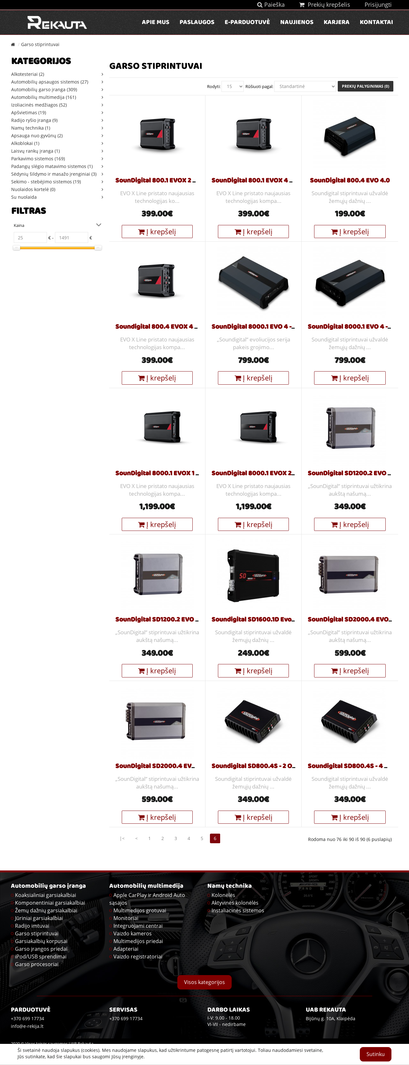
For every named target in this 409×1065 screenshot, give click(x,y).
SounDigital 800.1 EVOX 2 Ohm (161, 181)
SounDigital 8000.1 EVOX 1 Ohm (162, 474)
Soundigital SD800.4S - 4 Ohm (353, 767)
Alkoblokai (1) (25, 143)
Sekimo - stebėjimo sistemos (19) (46, 182)
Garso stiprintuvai (40, 44)
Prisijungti (378, 4)
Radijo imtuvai (32, 925)
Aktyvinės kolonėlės (235, 902)
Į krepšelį (157, 231)
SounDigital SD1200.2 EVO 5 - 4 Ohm (169, 620)
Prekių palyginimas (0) (365, 86)
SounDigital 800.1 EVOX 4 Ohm (258, 181)
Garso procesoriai (36, 964)
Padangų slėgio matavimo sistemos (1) (52, 166)
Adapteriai (125, 948)
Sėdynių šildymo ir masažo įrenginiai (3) (53, 174)
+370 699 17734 (126, 1018)
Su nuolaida (24, 197)
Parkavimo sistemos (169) (38, 159)
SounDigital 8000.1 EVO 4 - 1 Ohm (261, 327)
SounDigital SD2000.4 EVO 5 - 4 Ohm (170, 767)
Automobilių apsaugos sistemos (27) (49, 82)
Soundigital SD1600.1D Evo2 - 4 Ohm (266, 620)
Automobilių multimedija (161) (43, 97)
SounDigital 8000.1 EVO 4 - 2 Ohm (358, 327)
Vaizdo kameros (132, 933)
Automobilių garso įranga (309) (44, 89)
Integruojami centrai (138, 925)
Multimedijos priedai (138, 941)
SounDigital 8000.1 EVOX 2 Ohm (259, 474)
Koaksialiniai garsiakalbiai (45, 895)
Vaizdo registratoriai (137, 956)
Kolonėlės (223, 895)
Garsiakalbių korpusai (41, 941)
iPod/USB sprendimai (40, 956)
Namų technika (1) (30, 128)
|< (122, 838)
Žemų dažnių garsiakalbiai (46, 910)
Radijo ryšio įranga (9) (34, 120)
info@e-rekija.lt (27, 1026)
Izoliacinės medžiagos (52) (39, 105)
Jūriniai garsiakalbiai (39, 918)
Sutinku (376, 1054)
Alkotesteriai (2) (27, 74)
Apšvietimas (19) (28, 112)
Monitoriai (125, 918)
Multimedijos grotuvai (139, 910)
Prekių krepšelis (324, 4)
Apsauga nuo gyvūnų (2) (37, 135)
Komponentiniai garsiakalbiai (50, 902)
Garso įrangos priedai (41, 948)
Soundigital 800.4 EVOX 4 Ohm (162, 327)
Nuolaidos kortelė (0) (33, 189)
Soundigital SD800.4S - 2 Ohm (257, 767)
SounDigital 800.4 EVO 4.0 (350, 181)
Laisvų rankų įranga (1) (35, 151)
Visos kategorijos (204, 982)
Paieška (271, 4)
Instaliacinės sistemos (238, 910)
